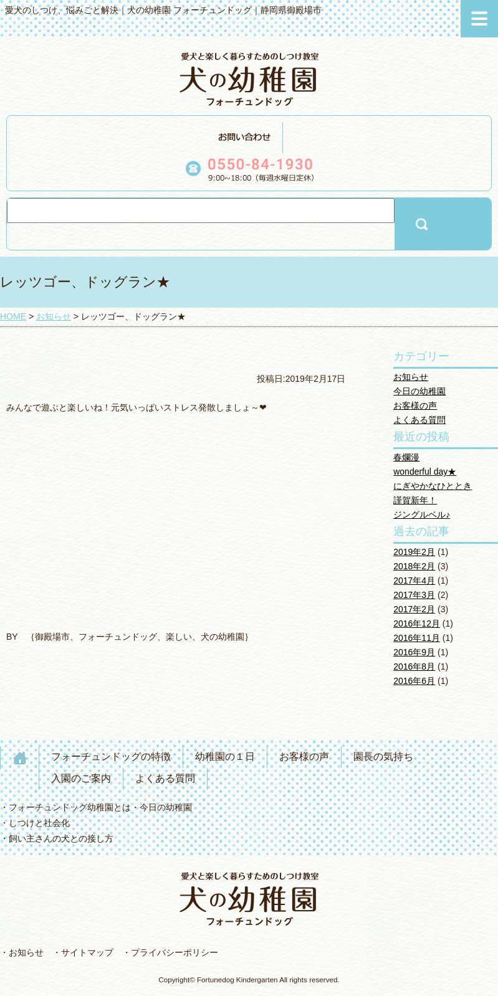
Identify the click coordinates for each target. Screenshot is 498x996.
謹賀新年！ (415, 500)
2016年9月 (414, 652)
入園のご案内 (81, 778)
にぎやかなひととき (432, 486)
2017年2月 (414, 609)
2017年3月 (414, 595)
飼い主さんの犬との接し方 (61, 838)
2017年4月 (414, 581)
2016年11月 (416, 638)
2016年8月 (414, 666)
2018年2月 (414, 566)
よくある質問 (419, 420)
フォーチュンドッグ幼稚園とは (70, 807)
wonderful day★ (424, 472)
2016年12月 (416, 623)
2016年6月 (414, 681)
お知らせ (410, 377)
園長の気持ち (383, 756)
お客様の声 (415, 405)
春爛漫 (406, 457)
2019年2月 (414, 552)
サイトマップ (87, 952)
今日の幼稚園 (419, 391)
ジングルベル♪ (421, 514)
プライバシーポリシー (174, 952)
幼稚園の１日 (225, 756)
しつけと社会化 (39, 823)
